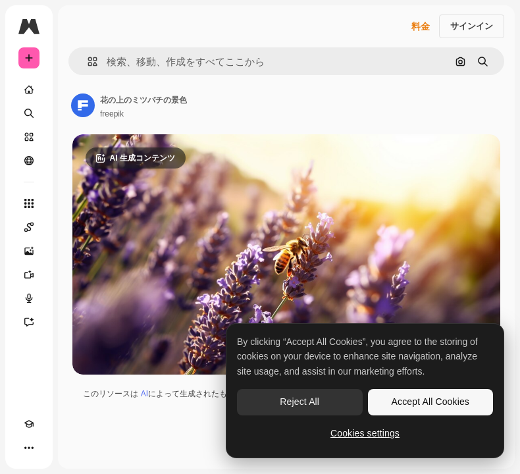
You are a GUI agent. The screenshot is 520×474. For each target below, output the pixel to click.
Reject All (299, 401)
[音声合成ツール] (28, 298)
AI (144, 393)
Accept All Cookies (430, 401)
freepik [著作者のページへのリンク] (112, 113)
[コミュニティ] (28, 160)
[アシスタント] (28, 321)
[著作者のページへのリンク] (83, 105)
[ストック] (28, 136)
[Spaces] (28, 227)
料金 (420, 26)
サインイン (471, 26)
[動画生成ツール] (28, 274)
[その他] (28, 447)
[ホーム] (28, 89)
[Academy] (28, 423)
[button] (87, 61)
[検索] (28, 113)
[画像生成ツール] (28, 250)
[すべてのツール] (28, 203)
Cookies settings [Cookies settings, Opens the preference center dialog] (365, 433)
